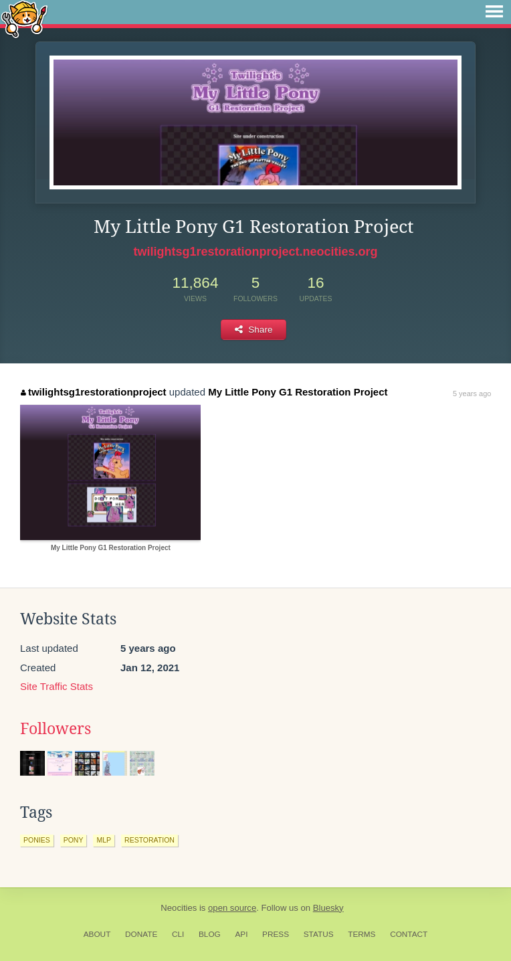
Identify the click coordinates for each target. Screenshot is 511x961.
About (97, 934)
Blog (210, 934)
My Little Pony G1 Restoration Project (297, 392)
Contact (408, 934)
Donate (141, 934)
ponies (36, 840)
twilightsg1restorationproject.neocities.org (255, 251)
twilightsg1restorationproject (93, 392)
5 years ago (472, 393)
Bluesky (328, 908)
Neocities (179, 908)
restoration (149, 840)
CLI (178, 934)
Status (319, 934)
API (241, 934)
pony (74, 840)
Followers (55, 728)
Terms (361, 934)
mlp (103, 840)
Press (275, 934)
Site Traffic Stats (56, 686)
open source (232, 908)
